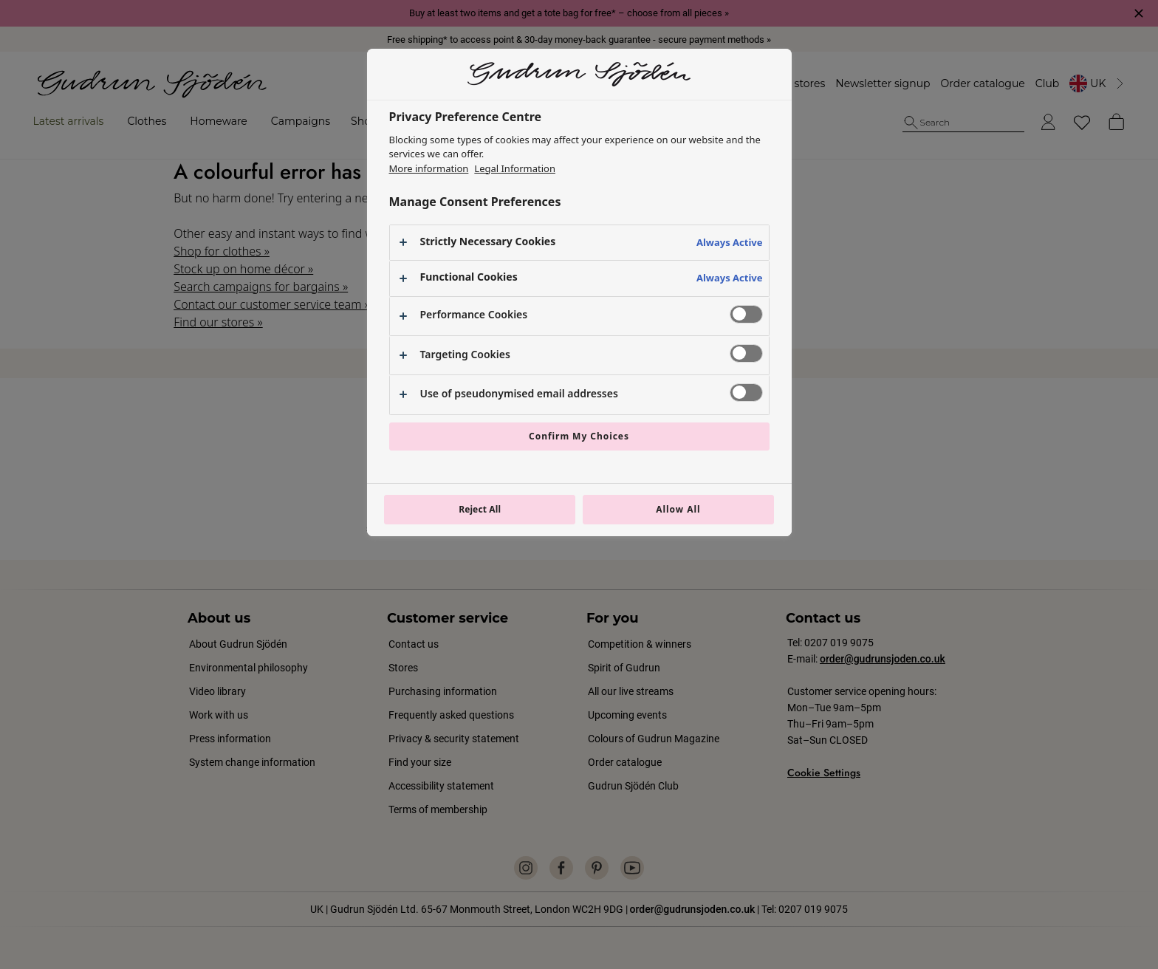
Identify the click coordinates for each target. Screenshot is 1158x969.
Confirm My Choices (579, 436)
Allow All (678, 509)
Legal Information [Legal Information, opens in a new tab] (514, 168)
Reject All (480, 509)
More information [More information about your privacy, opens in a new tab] (429, 168)
